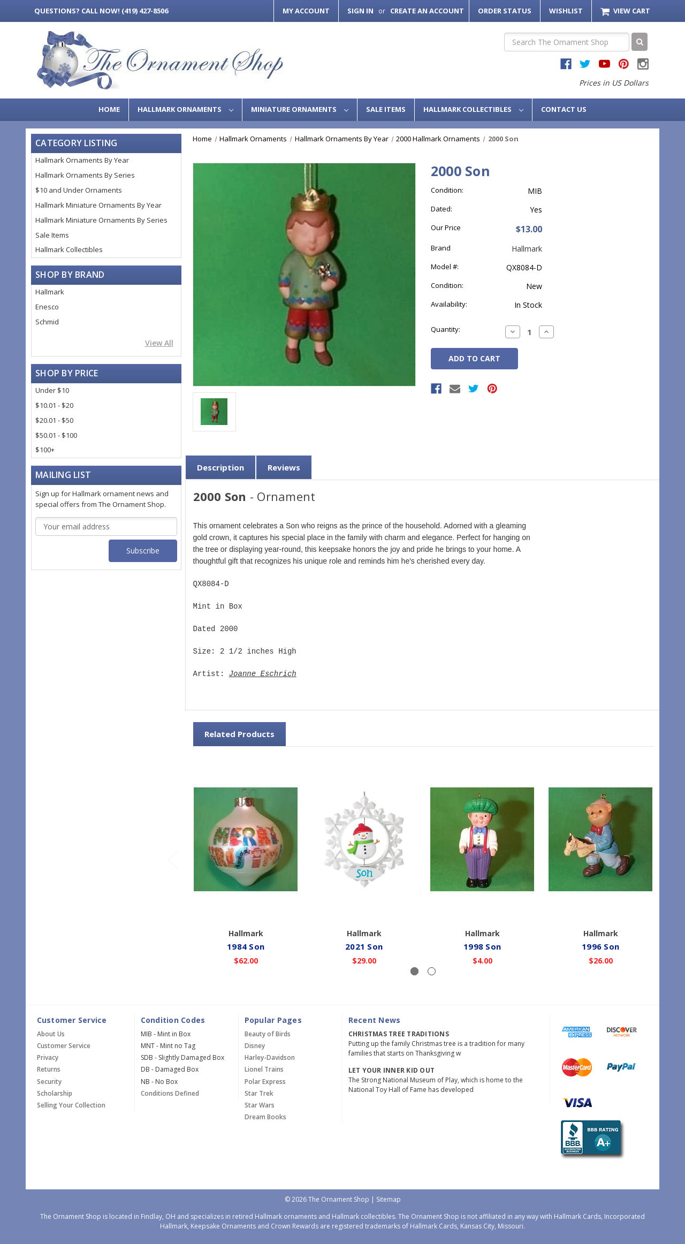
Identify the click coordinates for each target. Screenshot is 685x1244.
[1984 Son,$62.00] (246, 839)
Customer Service (63, 1045)
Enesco (47, 307)
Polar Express (265, 1081)
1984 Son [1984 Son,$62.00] (246, 945)
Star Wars (260, 1105)
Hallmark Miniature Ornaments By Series (101, 220)
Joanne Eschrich (262, 674)
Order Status (504, 11)
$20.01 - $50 (54, 420)
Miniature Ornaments (299, 109)
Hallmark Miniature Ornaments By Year (98, 205)
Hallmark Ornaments (185, 109)
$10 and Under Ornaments (78, 190)
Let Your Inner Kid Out (391, 1070)
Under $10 (52, 390)
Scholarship (54, 1093)
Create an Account (427, 11)
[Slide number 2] (432, 971)
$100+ (45, 449)
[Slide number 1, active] (414, 971)
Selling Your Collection (71, 1105)
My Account (306, 11)
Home (109, 109)
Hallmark (49, 292)
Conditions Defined (170, 1093)
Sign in (360, 11)
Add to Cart (246, 907)
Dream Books (265, 1116)
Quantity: (445, 329)
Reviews (284, 467)
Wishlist (566, 11)
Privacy (47, 1057)
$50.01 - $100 (56, 435)
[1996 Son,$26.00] (601, 839)
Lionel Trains (264, 1069)
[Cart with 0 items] (625, 11)
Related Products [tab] (239, 734)
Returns (48, 1069)
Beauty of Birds (268, 1033)
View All (159, 343)
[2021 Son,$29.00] (364, 839)
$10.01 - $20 (54, 405)
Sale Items (386, 109)
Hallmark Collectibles (473, 109)
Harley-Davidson (270, 1057)
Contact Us (564, 109)
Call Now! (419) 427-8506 (101, 11)
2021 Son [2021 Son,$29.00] (364, 945)
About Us (51, 1033)
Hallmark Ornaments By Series (85, 175)
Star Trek (259, 1093)
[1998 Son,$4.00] (483, 839)
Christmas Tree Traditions (398, 1033)
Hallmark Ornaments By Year (82, 160)
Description (220, 467)
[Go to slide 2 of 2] (172, 859)
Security (49, 1081)
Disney (255, 1045)
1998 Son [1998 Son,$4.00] (482, 945)
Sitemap (388, 1199)
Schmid (47, 322)
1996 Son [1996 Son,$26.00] (601, 945)
